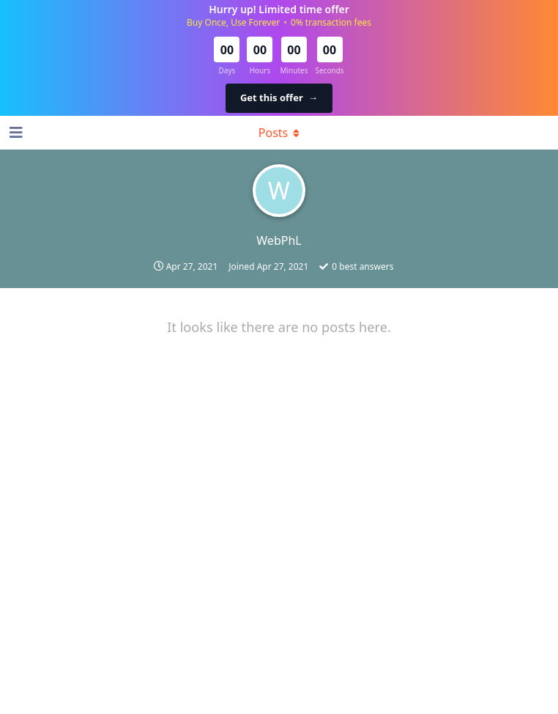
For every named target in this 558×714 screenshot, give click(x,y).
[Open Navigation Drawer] (14, 133)
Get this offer (279, 97)
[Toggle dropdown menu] (279, 133)
